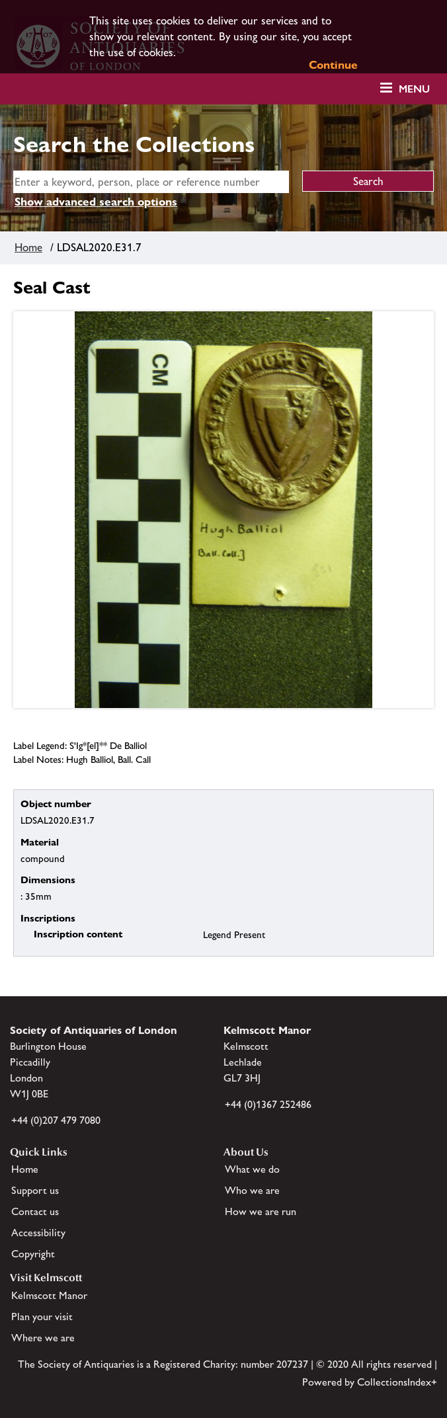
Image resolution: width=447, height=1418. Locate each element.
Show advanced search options (96, 201)
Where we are (43, 1337)
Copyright (33, 1253)
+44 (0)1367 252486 (268, 1104)
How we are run (260, 1211)
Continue (333, 64)
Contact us (35, 1211)
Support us (35, 1190)
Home (28, 247)
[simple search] (151, 182)
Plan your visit (42, 1316)
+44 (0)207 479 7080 (56, 1120)
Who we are (252, 1190)
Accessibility (38, 1232)
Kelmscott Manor (49, 1295)
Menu (414, 89)
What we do (252, 1169)
